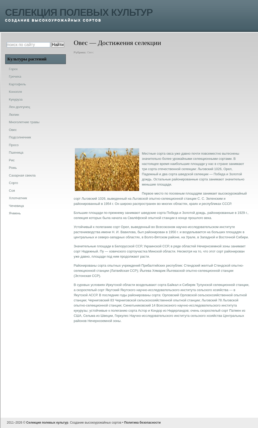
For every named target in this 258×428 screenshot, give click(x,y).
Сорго (13, 183)
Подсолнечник (20, 137)
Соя (12, 191)
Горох (13, 69)
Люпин (14, 115)
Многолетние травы (24, 122)
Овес (90, 52)
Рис (12, 160)
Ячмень (15, 213)
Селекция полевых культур (79, 12)
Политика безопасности (142, 422)
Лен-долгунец (19, 107)
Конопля (15, 92)
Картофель (17, 84)
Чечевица (16, 206)
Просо (14, 145)
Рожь (13, 168)
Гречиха (15, 76)
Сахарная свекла (22, 175)
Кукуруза (16, 99)
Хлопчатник (18, 198)
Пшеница (16, 152)
